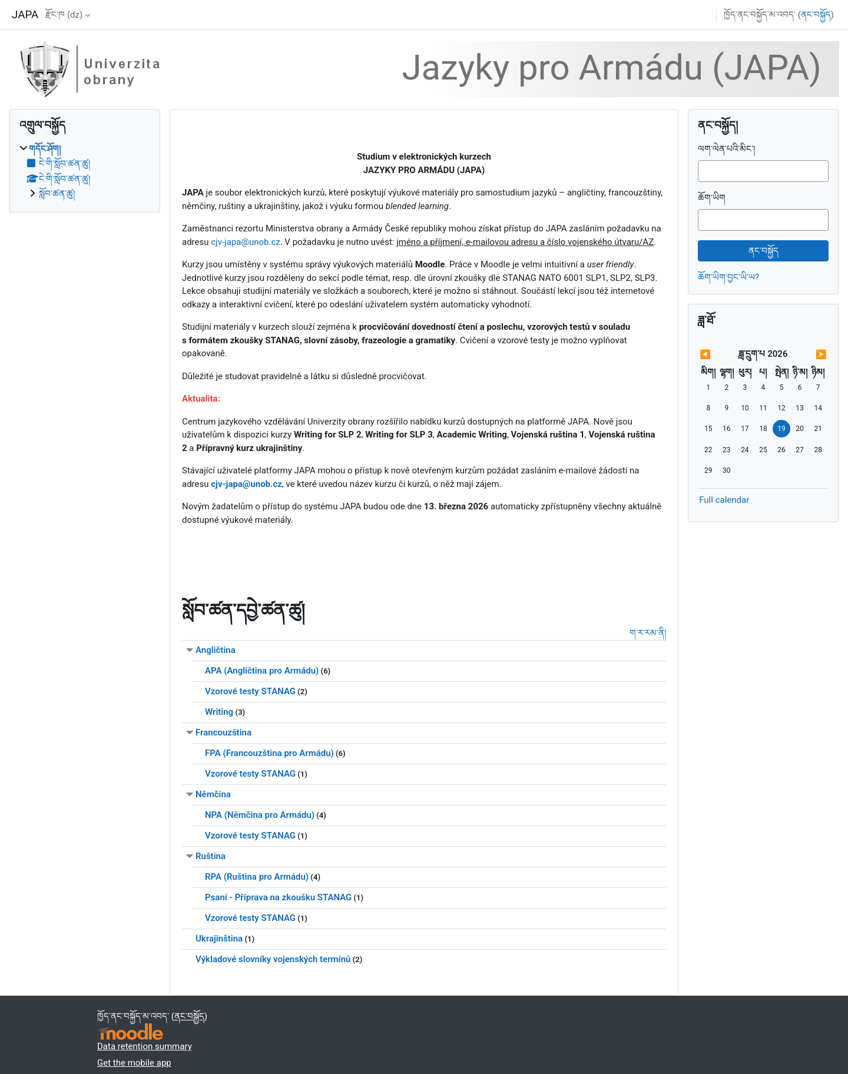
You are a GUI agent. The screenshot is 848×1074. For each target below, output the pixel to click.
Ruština (211, 856)
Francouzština (223, 732)
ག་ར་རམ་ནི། (648, 633)
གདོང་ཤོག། (45, 149)
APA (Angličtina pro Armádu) (262, 670)
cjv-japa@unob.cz (245, 242)
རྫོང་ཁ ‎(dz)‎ (63, 14)
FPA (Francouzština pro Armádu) (269, 753)
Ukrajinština (219, 938)
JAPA (25, 14)
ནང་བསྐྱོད (816, 14)
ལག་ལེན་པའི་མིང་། (726, 149)
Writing (219, 712)
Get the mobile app (134, 1063)
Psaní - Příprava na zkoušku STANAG (278, 897)
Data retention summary (144, 1046)
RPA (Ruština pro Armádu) (257, 876)
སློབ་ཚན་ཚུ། (57, 193)
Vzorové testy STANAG (250, 691)
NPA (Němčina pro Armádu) (259, 815)
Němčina (213, 794)
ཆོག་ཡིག (712, 198)
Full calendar (724, 500)
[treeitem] (84, 171)
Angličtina (216, 650)
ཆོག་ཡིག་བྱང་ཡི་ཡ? (728, 277)
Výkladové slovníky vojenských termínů (273, 959)
